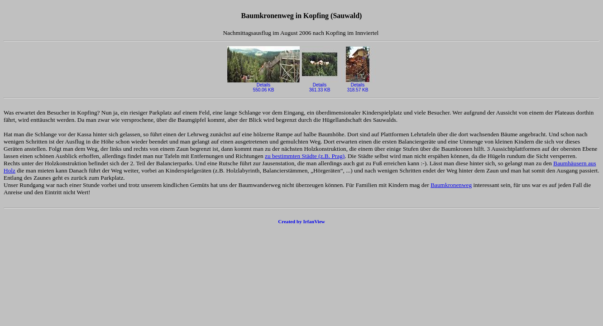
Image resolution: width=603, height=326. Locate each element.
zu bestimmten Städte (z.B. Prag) (305, 156)
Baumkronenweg (451, 185)
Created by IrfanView (301, 221)
